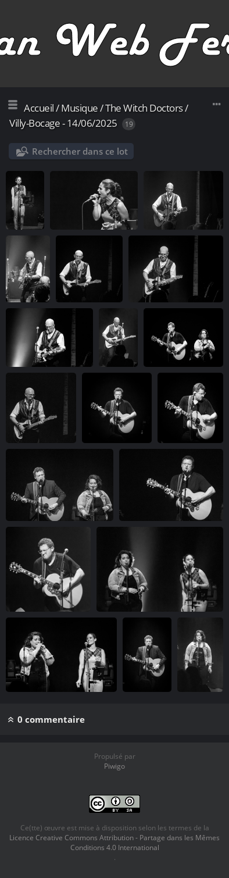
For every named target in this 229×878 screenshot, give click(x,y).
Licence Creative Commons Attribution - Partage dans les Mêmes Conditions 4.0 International (114, 842)
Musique (79, 108)
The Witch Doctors (144, 108)
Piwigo (114, 766)
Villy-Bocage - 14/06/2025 (63, 123)
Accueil (39, 108)
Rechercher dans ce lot (80, 151)
